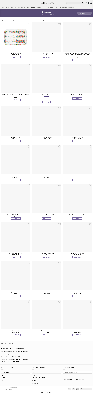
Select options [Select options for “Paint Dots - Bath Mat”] (15, 57)
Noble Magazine (5, 372)
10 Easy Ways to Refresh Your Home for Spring (12, 348)
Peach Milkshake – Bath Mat (15, 253)
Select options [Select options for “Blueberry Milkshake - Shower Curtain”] (15, 218)
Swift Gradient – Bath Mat (77, 94)
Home (40, 14)
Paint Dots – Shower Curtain (46, 53)
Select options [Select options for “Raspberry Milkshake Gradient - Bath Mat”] (15, 179)
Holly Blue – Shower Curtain (15, 292)
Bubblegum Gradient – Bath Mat (46, 176)
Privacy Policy (35, 383)
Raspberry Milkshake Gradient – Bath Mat (15, 176)
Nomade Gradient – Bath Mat (15, 137)
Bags (43, 7)
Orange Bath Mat (16, 330)
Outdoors (52, 7)
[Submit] (83, 3)
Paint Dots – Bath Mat (16, 53)
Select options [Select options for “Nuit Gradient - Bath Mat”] (46, 141)
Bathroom (33, 7)
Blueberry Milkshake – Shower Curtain (15, 214)
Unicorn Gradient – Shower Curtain (46, 253)
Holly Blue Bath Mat (46, 292)
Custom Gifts (63, 7)
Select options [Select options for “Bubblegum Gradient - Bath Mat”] (46, 179)
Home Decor (45, 14)
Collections (71, 7)
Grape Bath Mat (77, 330)
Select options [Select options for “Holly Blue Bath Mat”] (46, 295)
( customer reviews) (46, 98)
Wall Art (7, 7)
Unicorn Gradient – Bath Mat (77, 253)
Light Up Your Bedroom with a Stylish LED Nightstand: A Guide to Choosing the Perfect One (15, 360)
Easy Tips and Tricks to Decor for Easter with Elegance (14, 351)
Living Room (13, 7)
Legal (2, 375)
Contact (3, 377)
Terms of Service (36, 380)
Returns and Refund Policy (38, 377)
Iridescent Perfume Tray (46, 94)
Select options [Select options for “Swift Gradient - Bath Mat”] (77, 98)
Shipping (34, 375)
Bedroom (26, 7)
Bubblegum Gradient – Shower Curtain (77, 176)
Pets (57, 7)
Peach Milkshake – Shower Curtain (77, 214)
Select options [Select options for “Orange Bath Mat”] (15, 334)
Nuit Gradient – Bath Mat (46, 137)
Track (66, 376)
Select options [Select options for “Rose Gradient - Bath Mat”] (77, 141)
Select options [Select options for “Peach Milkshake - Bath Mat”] (15, 257)
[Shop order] (84, 13)
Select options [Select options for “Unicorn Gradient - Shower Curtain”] (46, 257)
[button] (88, 3)
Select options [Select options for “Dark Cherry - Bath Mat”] (46, 334)
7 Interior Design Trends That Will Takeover (12, 354)
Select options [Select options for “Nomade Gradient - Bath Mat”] (15, 141)
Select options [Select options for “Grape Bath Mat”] (77, 334)
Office (39, 7)
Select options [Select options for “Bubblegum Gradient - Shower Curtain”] (77, 179)
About (2, 380)
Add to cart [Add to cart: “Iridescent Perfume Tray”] (46, 102)
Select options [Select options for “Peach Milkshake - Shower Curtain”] (77, 218)
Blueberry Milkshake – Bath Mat (46, 214)
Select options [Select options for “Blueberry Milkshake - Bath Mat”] (46, 218)
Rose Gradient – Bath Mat (77, 137)
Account (34, 372)
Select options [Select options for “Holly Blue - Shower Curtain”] (15, 295)
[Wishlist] (86, 3)
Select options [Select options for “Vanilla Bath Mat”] (77, 295)
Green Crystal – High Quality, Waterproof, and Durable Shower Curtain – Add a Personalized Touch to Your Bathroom (77, 55)
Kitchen (20, 7)
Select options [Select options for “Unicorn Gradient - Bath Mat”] (77, 257)
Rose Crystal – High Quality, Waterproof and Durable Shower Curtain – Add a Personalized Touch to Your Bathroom (15, 95)
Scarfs (47, 7)
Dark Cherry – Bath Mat (46, 330)
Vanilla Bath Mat (77, 292)
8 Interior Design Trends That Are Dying (11, 356)
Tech (2, 7)
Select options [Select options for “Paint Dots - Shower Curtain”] (46, 57)
